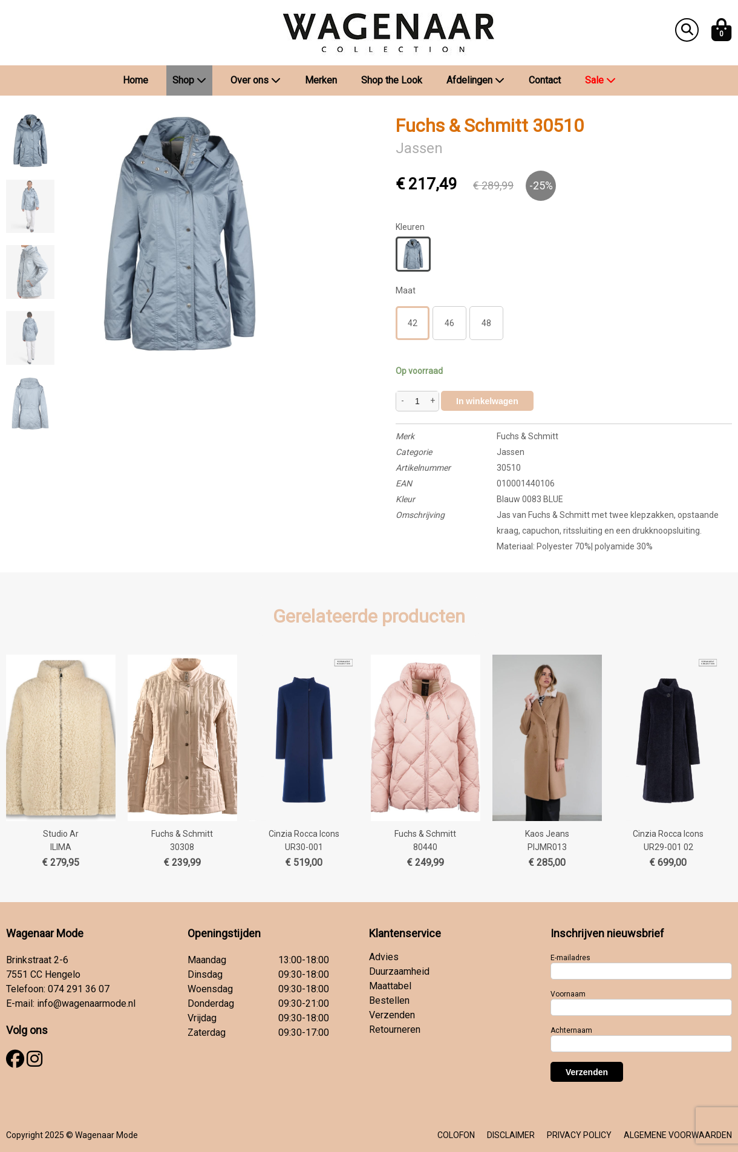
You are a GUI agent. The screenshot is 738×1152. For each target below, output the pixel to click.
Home (135, 80)
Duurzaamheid (399, 971)
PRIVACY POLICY (579, 1135)
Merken (321, 80)
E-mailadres (570, 958)
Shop (189, 80)
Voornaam (568, 994)
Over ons (255, 80)
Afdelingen (475, 80)
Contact (545, 80)
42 (412, 323)
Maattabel (390, 986)
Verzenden (392, 1015)
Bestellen (389, 1000)
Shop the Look (391, 80)
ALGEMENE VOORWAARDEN (678, 1135)
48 (486, 323)
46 (449, 323)
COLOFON (456, 1135)
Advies (384, 957)
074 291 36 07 (78, 989)
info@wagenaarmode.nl (86, 1003)
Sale (600, 80)
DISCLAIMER (511, 1135)
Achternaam (571, 1030)
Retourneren (394, 1029)
